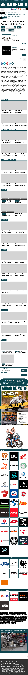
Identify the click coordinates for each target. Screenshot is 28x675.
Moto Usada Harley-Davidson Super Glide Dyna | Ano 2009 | (14, 640)
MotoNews (4, 99)
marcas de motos (4, 14)
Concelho (11, 30)
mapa (9, 18)
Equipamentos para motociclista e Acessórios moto (14, 614)
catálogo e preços (9, 12)
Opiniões (4, 189)
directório (5, 18)
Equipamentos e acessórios (8, 159)
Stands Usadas (19, 616)
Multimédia (4, 219)
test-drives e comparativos (6, 16)
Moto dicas (4, 310)
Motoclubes (20, 621)
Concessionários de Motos (7, 616)
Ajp (19, 27)
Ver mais (24, 43)
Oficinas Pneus (10, 618)
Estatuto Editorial (16, 662)
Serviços (13, 623)
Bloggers (3, 623)
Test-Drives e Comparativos (8, 129)
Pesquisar (24, 370)
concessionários (12, 14)
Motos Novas (21, 613)
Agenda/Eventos (13, 613)
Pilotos (8, 623)
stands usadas (19, 14)
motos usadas (16, 12)
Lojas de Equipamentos (21, 618)
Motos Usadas (4, 613)
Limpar (3, 27)
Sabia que (4, 279)
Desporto (4, 249)
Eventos (3, 340)
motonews (25, 14)
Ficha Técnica (9, 662)
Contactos (3, 662)
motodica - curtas (15, 16)
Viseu (3, 30)
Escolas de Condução (10, 621)
